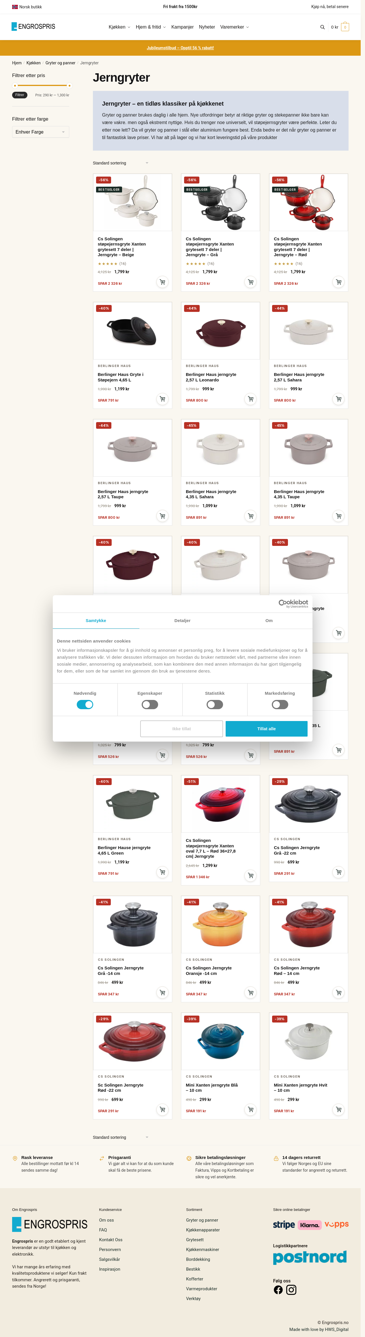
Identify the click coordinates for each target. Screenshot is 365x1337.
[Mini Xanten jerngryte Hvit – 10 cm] (308, 1041)
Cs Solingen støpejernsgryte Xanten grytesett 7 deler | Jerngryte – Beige (122, 246)
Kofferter (194, 1279)
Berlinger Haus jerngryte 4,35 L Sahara (211, 494)
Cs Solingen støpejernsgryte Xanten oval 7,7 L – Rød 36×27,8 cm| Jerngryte (211, 848)
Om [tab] (269, 620)
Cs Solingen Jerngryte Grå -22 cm (297, 850)
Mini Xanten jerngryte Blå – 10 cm (212, 1088)
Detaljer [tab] (183, 620)
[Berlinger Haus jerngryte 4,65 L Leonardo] (132, 564)
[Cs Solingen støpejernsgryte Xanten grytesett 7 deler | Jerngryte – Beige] (132, 202)
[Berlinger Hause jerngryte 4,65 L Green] (132, 804)
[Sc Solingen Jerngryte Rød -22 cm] (132, 1041)
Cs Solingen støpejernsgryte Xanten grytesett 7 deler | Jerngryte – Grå (210, 246)
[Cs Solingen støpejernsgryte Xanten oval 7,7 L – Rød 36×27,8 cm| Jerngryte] (220, 804)
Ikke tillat (181, 728)
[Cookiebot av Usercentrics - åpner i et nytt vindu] (283, 604)
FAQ (103, 1230)
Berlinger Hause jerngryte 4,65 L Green (124, 850)
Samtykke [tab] (96, 620)
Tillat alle (266, 728)
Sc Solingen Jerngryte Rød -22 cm (120, 1088)
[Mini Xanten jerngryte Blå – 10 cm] (220, 1041)
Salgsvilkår (109, 1259)
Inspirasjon (109, 1269)
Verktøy (193, 1298)
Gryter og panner (61, 63)
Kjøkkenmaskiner (202, 1249)
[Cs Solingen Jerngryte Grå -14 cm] (132, 924)
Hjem (17, 63)
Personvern (110, 1249)
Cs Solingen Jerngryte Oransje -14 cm (209, 970)
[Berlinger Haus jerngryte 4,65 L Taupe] (308, 564)
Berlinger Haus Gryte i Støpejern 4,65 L (120, 377)
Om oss (106, 1220)
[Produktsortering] (121, 163)
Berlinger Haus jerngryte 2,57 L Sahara (299, 377)
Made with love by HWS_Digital (319, 1329)
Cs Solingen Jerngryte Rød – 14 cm (297, 970)
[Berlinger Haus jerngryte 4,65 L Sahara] (220, 564)
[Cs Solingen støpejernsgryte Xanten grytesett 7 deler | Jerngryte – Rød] (308, 202)
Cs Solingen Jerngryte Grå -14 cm (121, 970)
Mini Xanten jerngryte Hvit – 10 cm (300, 1088)
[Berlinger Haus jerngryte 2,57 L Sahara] (308, 330)
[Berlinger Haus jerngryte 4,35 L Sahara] (220, 448)
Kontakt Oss (110, 1239)
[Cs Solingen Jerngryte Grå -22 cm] (308, 804)
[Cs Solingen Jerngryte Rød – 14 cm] (308, 924)
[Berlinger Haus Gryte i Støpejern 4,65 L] (132, 330)
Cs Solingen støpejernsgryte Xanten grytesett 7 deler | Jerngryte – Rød (298, 246)
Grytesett (195, 1239)
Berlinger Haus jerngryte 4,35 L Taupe (299, 494)
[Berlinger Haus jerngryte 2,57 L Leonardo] (220, 330)
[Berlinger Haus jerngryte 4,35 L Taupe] (308, 448)
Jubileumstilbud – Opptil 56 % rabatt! (180, 48)
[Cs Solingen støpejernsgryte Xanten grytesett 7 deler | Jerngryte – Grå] (220, 202)
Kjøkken (34, 63)
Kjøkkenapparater (203, 1230)
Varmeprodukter (201, 1288)
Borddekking (198, 1259)
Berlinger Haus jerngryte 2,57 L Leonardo (211, 377)
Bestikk (193, 1269)
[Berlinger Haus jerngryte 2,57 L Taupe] (132, 448)
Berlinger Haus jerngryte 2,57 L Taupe (123, 494)
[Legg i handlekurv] (162, 282)
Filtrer (19, 95)
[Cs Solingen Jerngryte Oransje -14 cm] (220, 924)
